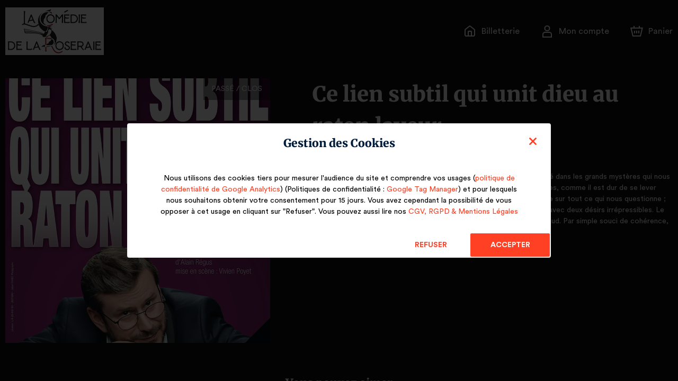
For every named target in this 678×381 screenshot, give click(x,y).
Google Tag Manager (418, 189)
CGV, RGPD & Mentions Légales (461, 211)
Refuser (431, 245)
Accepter (509, 245)
